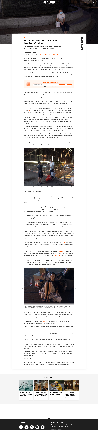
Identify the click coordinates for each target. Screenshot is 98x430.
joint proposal (61, 251)
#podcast (58, 54)
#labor (49, 54)
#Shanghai (53, 54)
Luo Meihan (28, 52)
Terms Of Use (53, 426)
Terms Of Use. (54, 86)
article (27, 195)
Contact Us (73, 424)
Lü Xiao (34, 52)
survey (72, 208)
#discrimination (43, 54)
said (72, 312)
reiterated (45, 321)
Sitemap (66, 426)
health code (58, 255)
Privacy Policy (60, 426)
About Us (53, 424)
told (65, 242)
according (58, 208)
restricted (31, 110)
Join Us (63, 424)
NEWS (25, 37)
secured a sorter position (46, 200)
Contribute (58, 424)
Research (68, 424)
